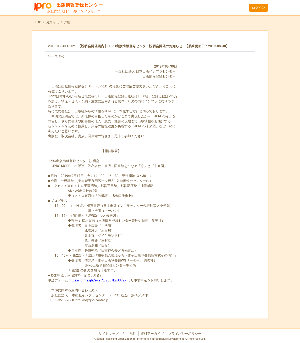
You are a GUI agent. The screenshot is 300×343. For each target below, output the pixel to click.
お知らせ (52, 22)
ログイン (258, 8)
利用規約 (129, 334)
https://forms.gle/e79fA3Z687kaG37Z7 (97, 280)
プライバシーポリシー (184, 334)
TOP (38, 22)
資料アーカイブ (152, 334)
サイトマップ (109, 334)
